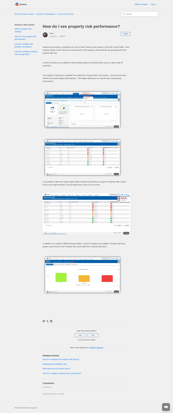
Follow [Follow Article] (125, 34)
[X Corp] (47, 321)
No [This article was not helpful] (93, 335)
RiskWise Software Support (24, 14)
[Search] (139, 14)
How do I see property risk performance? (25, 37)
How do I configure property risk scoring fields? (26, 52)
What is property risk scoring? (23, 30)
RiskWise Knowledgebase (45, 14)
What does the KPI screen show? (56, 369)
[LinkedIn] (51, 321)
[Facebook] (44, 321)
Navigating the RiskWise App (55, 364)
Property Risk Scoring (65, 14)
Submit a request (141, 4)
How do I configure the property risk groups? (24, 45)
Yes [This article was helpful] (80, 335)
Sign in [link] (153, 4)
